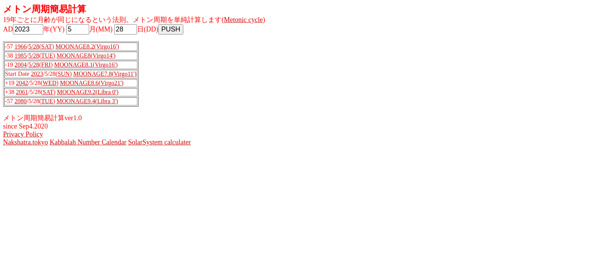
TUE (47, 55)
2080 (20, 101)
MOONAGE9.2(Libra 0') (87, 92)
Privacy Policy (23, 134)
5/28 (33, 46)
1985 (20, 55)
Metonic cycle (243, 20)
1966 (20, 46)
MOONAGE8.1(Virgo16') (86, 64)
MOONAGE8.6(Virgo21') (91, 83)
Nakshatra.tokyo (25, 142)
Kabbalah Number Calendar (88, 142)
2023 (37, 74)
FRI (46, 64)
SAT (46, 46)
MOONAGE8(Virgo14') (86, 55)
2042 (22, 83)
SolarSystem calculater (159, 142)
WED (49, 83)
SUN (64, 74)
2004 (20, 64)
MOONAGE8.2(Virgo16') (87, 46)
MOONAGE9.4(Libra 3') (87, 101)
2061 (22, 92)
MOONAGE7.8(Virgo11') (105, 74)
